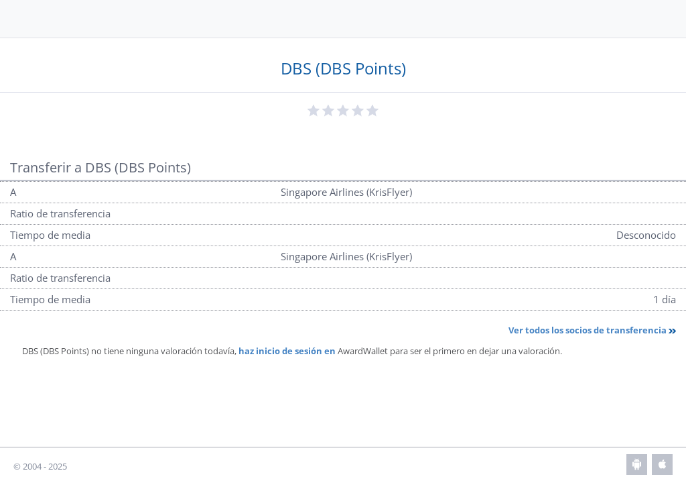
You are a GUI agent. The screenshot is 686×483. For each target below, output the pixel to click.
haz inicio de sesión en (287, 351)
